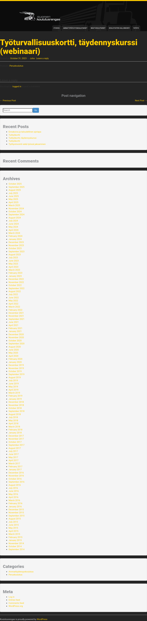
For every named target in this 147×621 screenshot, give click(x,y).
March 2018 (14, 426)
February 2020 (15, 359)
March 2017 (14, 463)
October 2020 (15, 340)
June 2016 (14, 491)
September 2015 (16, 515)
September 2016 (16, 482)
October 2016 (15, 479)
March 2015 (14, 534)
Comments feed (16, 603)
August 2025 (15, 190)
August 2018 (15, 414)
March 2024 (14, 233)
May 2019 (13, 386)
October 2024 (15, 211)
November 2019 (16, 368)
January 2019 (15, 399)
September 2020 (16, 343)
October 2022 (15, 285)
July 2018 (13, 417)
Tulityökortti (14, 135)
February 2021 (15, 328)
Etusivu (57, 28)
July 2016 (13, 488)
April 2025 (13, 202)
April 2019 (13, 390)
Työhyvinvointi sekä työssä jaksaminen (27, 144)
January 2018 (15, 432)
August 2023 (15, 254)
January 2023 (15, 276)
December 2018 (16, 402)
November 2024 (16, 208)
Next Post (141, 100)
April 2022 (13, 303)
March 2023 (14, 270)
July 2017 (13, 451)
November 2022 (16, 282)
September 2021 (16, 319)
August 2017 (15, 448)
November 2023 (16, 245)
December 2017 (16, 436)
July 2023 (13, 257)
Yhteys (136, 28)
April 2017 (13, 460)
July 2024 (13, 220)
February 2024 (15, 236)
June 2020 (14, 350)
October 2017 (15, 442)
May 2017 (13, 457)
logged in (16, 86)
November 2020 (16, 337)
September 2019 (16, 374)
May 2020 (13, 353)
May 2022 (13, 300)
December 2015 (16, 509)
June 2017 (14, 454)
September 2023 (16, 251)
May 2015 (13, 528)
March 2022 (14, 306)
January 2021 (15, 331)
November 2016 (16, 475)
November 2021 (16, 316)
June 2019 (14, 383)
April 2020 (13, 356)
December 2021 (16, 313)
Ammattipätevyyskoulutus (21, 571)
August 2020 (15, 346)
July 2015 (13, 522)
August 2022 (15, 291)
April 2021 (13, 325)
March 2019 (14, 393)
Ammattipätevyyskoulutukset (75, 28)
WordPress (42, 619)
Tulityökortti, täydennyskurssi (22, 138)
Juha (32, 58)
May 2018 (13, 420)
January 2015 (15, 540)
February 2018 (15, 429)
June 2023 (14, 260)
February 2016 (15, 503)
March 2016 (14, 500)
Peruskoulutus (16, 66)
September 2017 (16, 445)
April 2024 (13, 230)
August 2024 (15, 217)
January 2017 (15, 469)
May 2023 (13, 263)
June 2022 (14, 297)
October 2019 (15, 371)
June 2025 (14, 196)
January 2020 (15, 362)
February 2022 (15, 310)
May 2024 (13, 227)
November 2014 (16, 543)
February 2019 (15, 396)
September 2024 (16, 214)
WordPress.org (16, 606)
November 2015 (16, 512)
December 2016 (16, 472)
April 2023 (13, 267)
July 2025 (13, 193)
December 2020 (16, 334)
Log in (11, 597)
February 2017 (15, 466)
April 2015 (13, 531)
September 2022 (16, 288)
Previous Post (8, 100)
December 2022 (16, 279)
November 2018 (16, 405)
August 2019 (15, 377)
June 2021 (14, 322)
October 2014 (15, 546)
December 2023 (16, 242)
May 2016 (13, 494)
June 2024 (14, 224)
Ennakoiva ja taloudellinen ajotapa (25, 132)
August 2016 (15, 485)
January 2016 (15, 506)
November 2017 (16, 439)
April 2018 (13, 423)
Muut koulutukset (98, 28)
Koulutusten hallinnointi (119, 28)
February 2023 (15, 273)
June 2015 (14, 525)
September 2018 (16, 411)
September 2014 (16, 549)
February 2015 (15, 537)
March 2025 (14, 205)
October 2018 (15, 408)
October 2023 (15, 248)
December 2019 (16, 365)
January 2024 (15, 239)
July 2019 (13, 380)
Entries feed (14, 600)
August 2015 (15, 518)
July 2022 (13, 294)
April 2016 (13, 497)
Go (35, 110)
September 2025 (16, 187)
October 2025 (15, 184)
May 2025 (13, 199)
